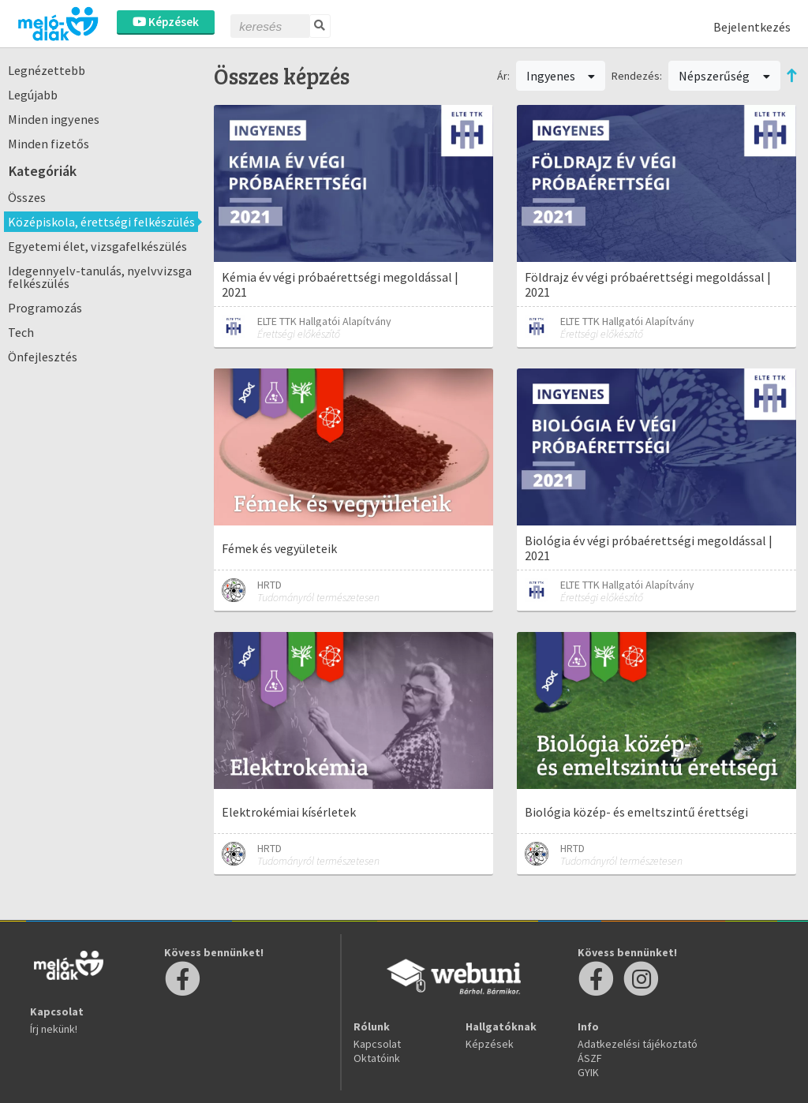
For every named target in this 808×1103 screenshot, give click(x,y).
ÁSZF (590, 1058)
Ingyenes (561, 76)
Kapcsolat (377, 1044)
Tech (21, 332)
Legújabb (33, 95)
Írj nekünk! (53, 1029)
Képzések (166, 21)
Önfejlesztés (42, 357)
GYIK (588, 1072)
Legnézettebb (46, 70)
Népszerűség (724, 76)
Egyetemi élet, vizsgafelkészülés (97, 246)
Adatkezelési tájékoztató (638, 1044)
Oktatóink (377, 1058)
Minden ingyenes (53, 119)
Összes (27, 197)
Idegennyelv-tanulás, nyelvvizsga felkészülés (100, 277)
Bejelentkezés (752, 27)
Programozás (45, 308)
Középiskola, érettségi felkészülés (101, 222)
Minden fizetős (48, 143)
